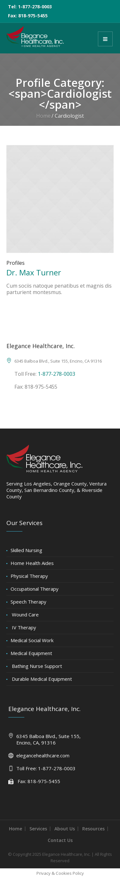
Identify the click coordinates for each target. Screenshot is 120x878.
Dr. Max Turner (33, 272)
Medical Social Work (32, 640)
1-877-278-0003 (56, 373)
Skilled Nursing (26, 550)
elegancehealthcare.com (42, 755)
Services (38, 829)
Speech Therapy (28, 601)
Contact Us (60, 840)
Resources (93, 829)
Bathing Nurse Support (36, 666)
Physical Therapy (29, 576)
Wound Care (25, 614)
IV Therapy (23, 627)
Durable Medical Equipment (41, 679)
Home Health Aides (32, 563)
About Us (64, 829)
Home (43, 115)
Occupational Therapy (35, 589)
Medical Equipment (31, 653)
